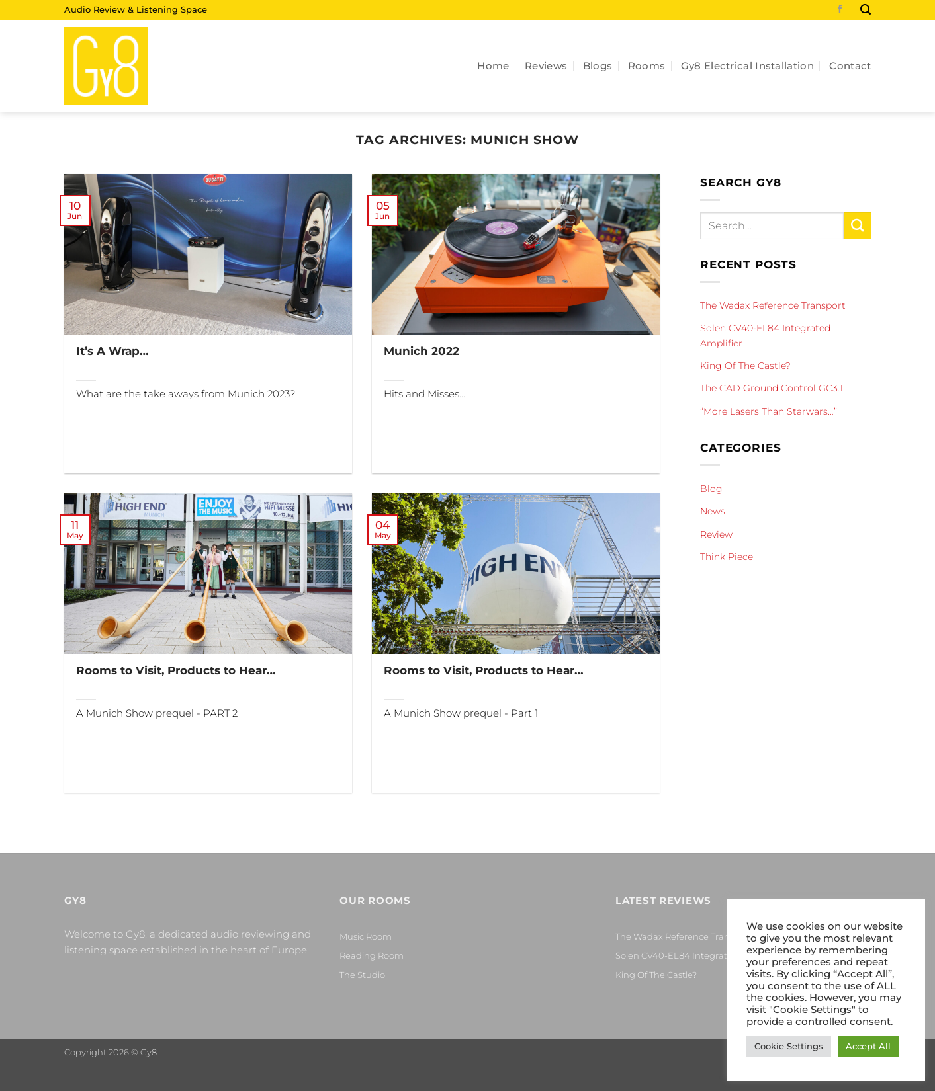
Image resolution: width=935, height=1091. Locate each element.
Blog (711, 489)
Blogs (598, 66)
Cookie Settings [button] (788, 1046)
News (712, 511)
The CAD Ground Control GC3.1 (771, 388)
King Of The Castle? (745, 366)
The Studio (362, 974)
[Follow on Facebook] (840, 10)
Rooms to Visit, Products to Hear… (176, 670)
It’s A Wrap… (112, 351)
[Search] (865, 9)
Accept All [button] (868, 1046)
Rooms (647, 66)
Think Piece (726, 557)
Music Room (365, 936)
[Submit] (857, 225)
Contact (850, 66)
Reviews (546, 66)
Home (493, 66)
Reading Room (371, 955)
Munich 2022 (421, 351)
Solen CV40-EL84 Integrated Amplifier (765, 335)
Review (716, 534)
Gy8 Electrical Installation (747, 66)
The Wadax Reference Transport (773, 305)
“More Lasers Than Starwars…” (768, 411)
